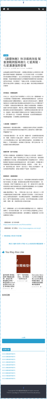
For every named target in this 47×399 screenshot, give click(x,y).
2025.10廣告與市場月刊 (8, 367)
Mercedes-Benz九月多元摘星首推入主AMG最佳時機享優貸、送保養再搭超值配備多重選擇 (37, 279)
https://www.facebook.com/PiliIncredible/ (17, 224)
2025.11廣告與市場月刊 (8, 365)
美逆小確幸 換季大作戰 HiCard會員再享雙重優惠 (27, 243)
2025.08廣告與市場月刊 (8, 373)
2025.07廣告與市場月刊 (8, 376)
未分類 (5, 55)
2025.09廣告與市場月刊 (8, 370)
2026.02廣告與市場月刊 (8, 356)
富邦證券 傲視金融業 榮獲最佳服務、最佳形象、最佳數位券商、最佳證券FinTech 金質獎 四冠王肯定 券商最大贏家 (9, 280)
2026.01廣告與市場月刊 (8, 359)
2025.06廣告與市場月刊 (8, 378)
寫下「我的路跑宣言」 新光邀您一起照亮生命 (23, 277)
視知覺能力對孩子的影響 (12, 236)
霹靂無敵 (30, 68)
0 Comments (21, 68)
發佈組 (15, 68)
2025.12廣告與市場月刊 (8, 362)
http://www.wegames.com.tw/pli (30, 228)
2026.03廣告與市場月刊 (8, 354)
